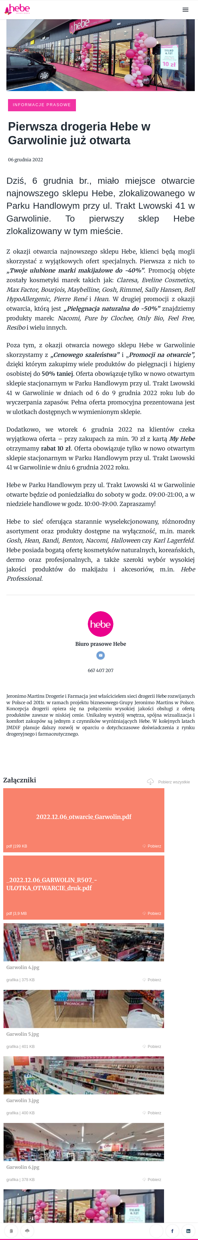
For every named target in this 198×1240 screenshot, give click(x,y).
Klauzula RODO (99, 1221)
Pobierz (50, 845)
